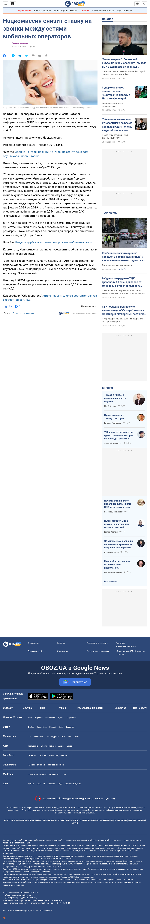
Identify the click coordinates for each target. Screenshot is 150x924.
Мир (42, 708)
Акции (61, 746)
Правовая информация (97, 643)
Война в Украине (42, 10)
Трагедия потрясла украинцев (117, 265)
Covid (64, 774)
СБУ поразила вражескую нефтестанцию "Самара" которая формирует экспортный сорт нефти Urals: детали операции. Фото (124, 310)
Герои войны (24, 10)
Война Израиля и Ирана (66, 10)
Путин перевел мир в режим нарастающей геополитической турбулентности (116, 524)
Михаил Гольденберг (113, 572)
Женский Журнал (73, 784)
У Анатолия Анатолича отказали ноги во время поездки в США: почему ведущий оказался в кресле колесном (117, 125)
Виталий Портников (112, 423)
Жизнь (62, 708)
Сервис (70, 746)
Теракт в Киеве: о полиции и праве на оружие (115, 398)
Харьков (38, 717)
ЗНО (70, 736)
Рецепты (32, 755)
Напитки (42, 755)
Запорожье (50, 717)
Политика (27, 708)
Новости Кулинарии (58, 755)
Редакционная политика (23, 313)
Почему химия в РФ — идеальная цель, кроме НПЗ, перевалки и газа (117, 504)
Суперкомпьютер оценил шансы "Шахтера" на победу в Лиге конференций (116, 93)
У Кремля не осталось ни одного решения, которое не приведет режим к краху (118, 435)
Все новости (140, 708)
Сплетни (41, 784)
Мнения (107, 387)
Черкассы (71, 717)
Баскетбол (42, 727)
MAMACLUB (54, 774)
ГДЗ (29, 736)
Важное (107, 19)
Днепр (61, 717)
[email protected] (37, 903)
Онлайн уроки (52, 736)
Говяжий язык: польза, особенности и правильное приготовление (117, 564)
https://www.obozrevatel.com (102, 840)
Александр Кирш (111, 552)
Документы (62, 651)
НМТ (77, 736)
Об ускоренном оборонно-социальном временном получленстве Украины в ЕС (119, 544)
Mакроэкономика (56, 765)
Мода (60, 784)
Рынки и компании (20, 43)
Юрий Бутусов (110, 406)
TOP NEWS (109, 212)
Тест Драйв (33, 746)
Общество (120, 708)
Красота (51, 784)
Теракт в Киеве (124, 10)
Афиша (31, 784)
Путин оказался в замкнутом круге (114, 417)
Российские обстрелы (103, 10)
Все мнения (110, 581)
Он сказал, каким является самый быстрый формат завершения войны (123, 72)
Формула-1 (71, 727)
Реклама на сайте (36, 651)
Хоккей (52, 727)
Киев (30, 717)
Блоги (99, 708)
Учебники (38, 736)
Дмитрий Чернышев (113, 443)
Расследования (86, 708)
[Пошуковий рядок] (144, 3)
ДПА (63, 736)
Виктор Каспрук (111, 532)
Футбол (31, 727)
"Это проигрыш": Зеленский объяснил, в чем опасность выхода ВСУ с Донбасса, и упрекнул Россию (124, 63)
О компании (33, 643)
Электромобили (48, 746)
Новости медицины (37, 774)
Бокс (61, 727)
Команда (61, 643)
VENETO (85, 10)
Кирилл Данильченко (113, 512)
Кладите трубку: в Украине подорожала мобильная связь (53, 242)
